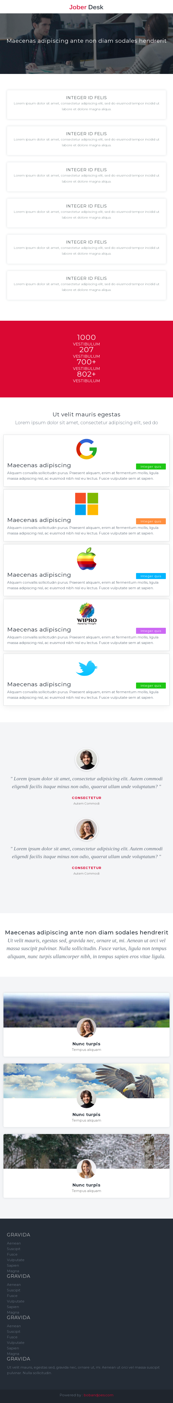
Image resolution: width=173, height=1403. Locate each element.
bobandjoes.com (98, 1395)
